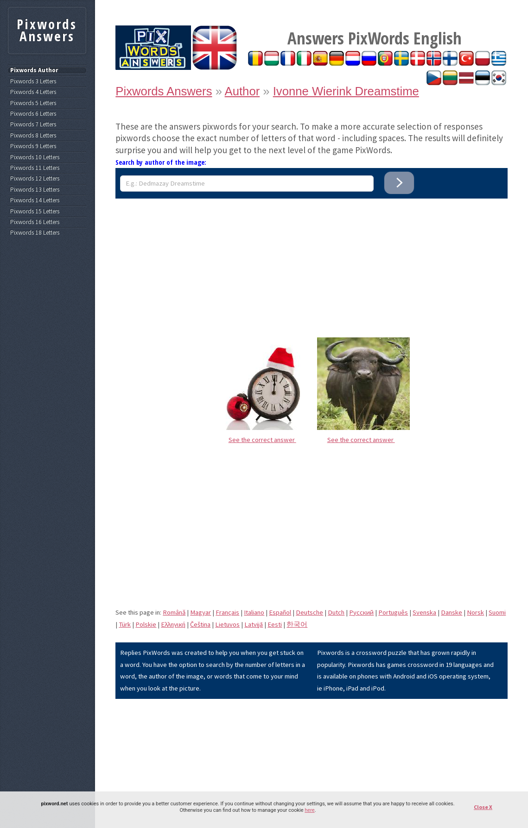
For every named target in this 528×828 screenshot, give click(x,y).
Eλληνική (173, 624)
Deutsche (309, 612)
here (309, 810)
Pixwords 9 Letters (33, 146)
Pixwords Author (34, 70)
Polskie (145, 624)
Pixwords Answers (163, 91)
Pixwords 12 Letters (34, 178)
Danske (451, 612)
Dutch (336, 612)
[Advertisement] (311, 263)
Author (242, 91)
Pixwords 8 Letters (33, 135)
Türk (125, 624)
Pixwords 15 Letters (34, 211)
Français (227, 612)
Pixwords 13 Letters (34, 190)
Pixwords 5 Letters (33, 103)
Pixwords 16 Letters (34, 222)
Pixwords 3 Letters (33, 81)
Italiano (254, 612)
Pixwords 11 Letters (34, 168)
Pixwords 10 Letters (34, 157)
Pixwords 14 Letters (34, 200)
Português (393, 612)
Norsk (475, 612)
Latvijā (253, 624)
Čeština (200, 624)
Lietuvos (227, 624)
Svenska (424, 612)
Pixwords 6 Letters (33, 114)
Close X (483, 806)
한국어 (296, 624)
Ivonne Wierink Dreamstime (346, 91)
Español (280, 612)
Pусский (361, 612)
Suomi (497, 612)
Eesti (274, 624)
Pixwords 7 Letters (33, 124)
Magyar (200, 612)
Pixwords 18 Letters (34, 233)
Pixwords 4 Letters (33, 92)
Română (174, 612)
